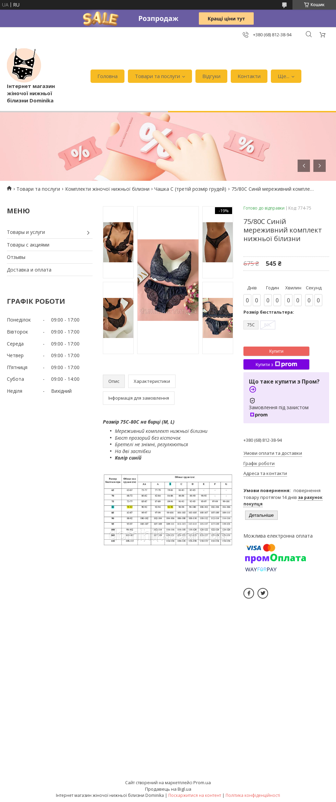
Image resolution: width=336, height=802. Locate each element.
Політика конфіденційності (253, 795)
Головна (107, 76)
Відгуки (211, 76)
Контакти (249, 76)
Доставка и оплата (29, 269)
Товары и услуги (26, 232)
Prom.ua (202, 782)
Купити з (276, 364)
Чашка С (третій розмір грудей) (190, 189)
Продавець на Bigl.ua (168, 789)
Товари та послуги (157, 76)
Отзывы (16, 257)
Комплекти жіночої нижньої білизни (107, 189)
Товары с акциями (28, 244)
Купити (276, 351)
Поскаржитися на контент (194, 795)
